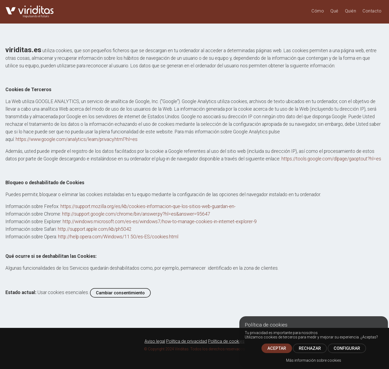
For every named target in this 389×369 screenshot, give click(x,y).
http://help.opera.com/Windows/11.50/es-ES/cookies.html (118, 236)
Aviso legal (155, 341)
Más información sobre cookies (313, 360)
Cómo (317, 11)
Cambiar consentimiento (120, 292)
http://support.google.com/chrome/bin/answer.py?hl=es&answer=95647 (136, 214)
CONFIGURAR (347, 348)
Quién (350, 11)
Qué (334, 11)
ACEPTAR (276, 348)
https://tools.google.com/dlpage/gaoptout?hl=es (331, 159)
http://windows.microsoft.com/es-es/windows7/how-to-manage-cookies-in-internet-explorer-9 (160, 221)
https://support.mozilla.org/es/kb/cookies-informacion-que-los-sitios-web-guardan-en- (148, 206)
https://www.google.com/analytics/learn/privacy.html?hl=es (77, 139)
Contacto (372, 11)
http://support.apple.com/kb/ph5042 (95, 229)
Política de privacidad (186, 341)
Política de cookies (226, 341)
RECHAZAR (310, 348)
